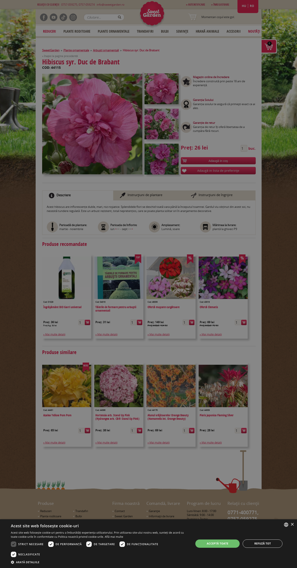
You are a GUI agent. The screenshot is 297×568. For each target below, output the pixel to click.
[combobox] (286, 525)
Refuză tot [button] (262, 543)
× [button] (292, 524)
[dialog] (148, 543)
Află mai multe (114, 537)
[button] (99, 562)
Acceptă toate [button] (217, 543)
